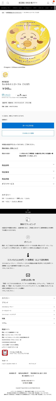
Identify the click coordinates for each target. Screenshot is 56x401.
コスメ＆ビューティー (6, 8)
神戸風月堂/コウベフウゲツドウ (14, 12)
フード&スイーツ (10, 198)
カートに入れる (28, 125)
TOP (3, 12)
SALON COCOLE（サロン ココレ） (11, 339)
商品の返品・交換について (10, 148)
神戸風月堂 (5, 82)
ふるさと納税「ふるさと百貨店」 (10, 344)
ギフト (35, 8)
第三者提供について (28, 376)
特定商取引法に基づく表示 (39, 373)
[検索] (8, 3)
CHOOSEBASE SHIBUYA (8, 342)
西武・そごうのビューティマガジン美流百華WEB (15, 337)
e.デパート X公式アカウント (9, 347)
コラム (4, 323)
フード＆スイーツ (27, 8)
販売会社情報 (23, 373)
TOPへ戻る (28, 212)
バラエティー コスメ (17, 8)
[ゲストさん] (48, 3)
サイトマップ (32, 363)
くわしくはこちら (7, 268)
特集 (3, 318)
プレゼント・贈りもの (17, 201)
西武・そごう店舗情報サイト (9, 332)
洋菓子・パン (20, 198)
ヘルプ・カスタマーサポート (9, 363)
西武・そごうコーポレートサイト (10, 335)
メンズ (46, 8)
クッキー (27, 198)
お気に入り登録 (29, 133)
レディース (41, 8)
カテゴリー (6, 298)
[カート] (52, 3)
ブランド (5, 302)
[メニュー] (2, 3)
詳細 (24, 95)
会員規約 (11, 373)
